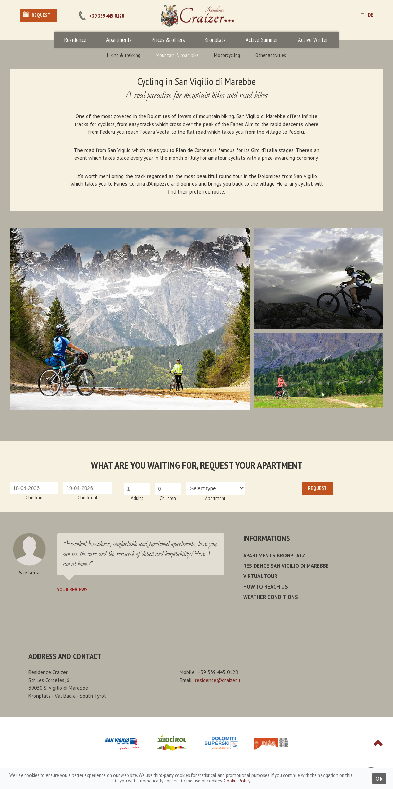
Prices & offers (168, 40)
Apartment (215, 498)
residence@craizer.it (218, 680)
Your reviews (72, 589)
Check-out (87, 498)
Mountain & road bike (177, 55)
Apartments (119, 40)
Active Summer (262, 40)
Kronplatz (215, 40)
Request (41, 15)
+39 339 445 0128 (106, 15)
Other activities (270, 55)
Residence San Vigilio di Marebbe (286, 566)
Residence (75, 40)
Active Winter (313, 40)
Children (168, 498)
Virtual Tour (260, 576)
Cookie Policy (237, 781)
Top (378, 743)
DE (370, 14)
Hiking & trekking (123, 55)
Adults (137, 498)
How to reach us (265, 586)
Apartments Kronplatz (274, 555)
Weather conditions (270, 597)
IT (361, 14)
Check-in (34, 498)
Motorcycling (227, 55)
